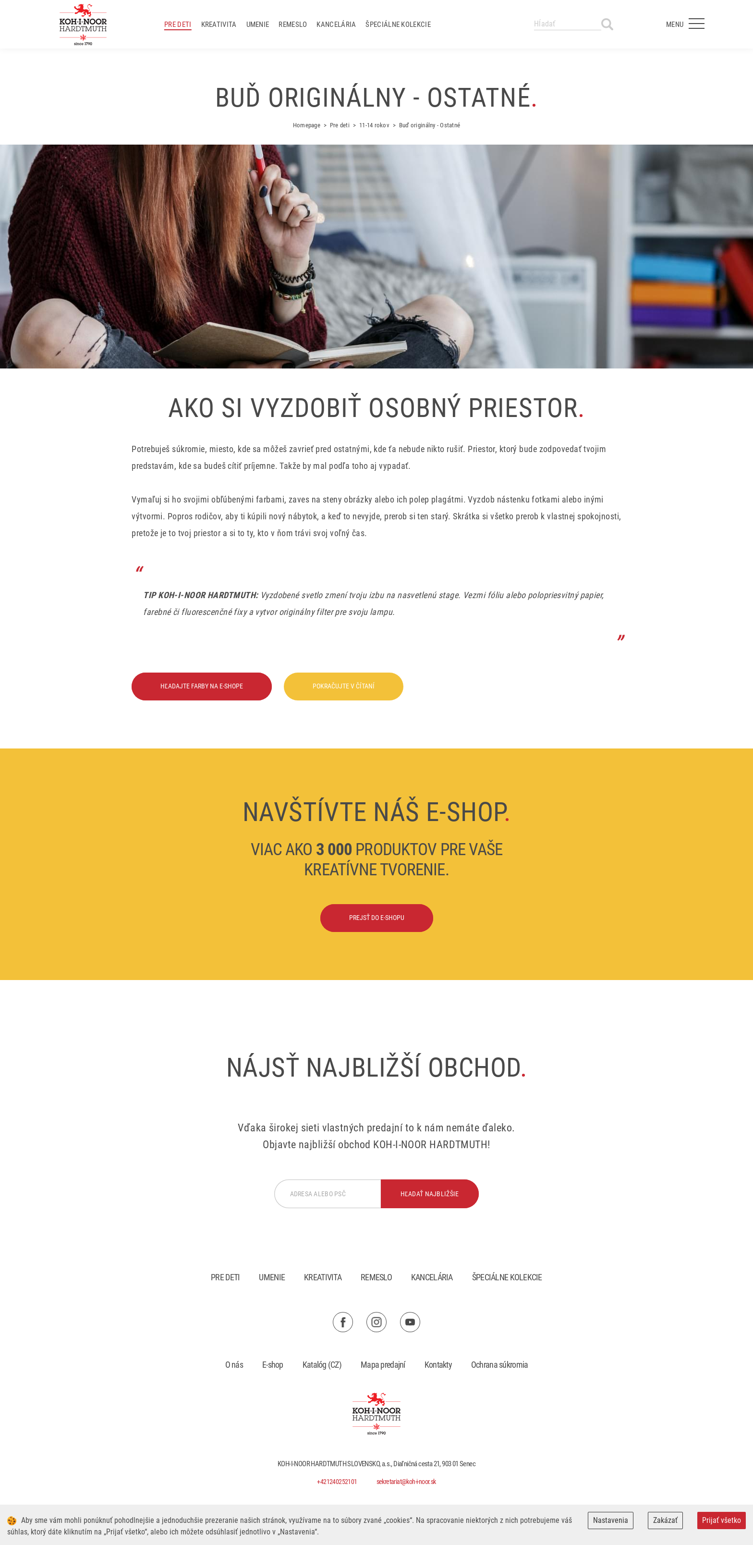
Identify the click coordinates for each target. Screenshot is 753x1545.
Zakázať (665, 1520)
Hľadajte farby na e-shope (201, 686)
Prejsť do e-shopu (376, 917)
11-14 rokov (374, 125)
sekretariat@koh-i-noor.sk (406, 1481)
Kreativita (219, 24)
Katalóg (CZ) (322, 1365)
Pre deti (177, 24)
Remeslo (293, 24)
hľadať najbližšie (430, 1194)
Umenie (257, 24)
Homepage (306, 125)
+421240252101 (337, 1481)
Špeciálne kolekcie (397, 24)
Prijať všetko (721, 1520)
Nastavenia (610, 1520)
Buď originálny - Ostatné (429, 125)
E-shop (272, 1365)
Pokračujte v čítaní (344, 686)
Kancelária (336, 24)
